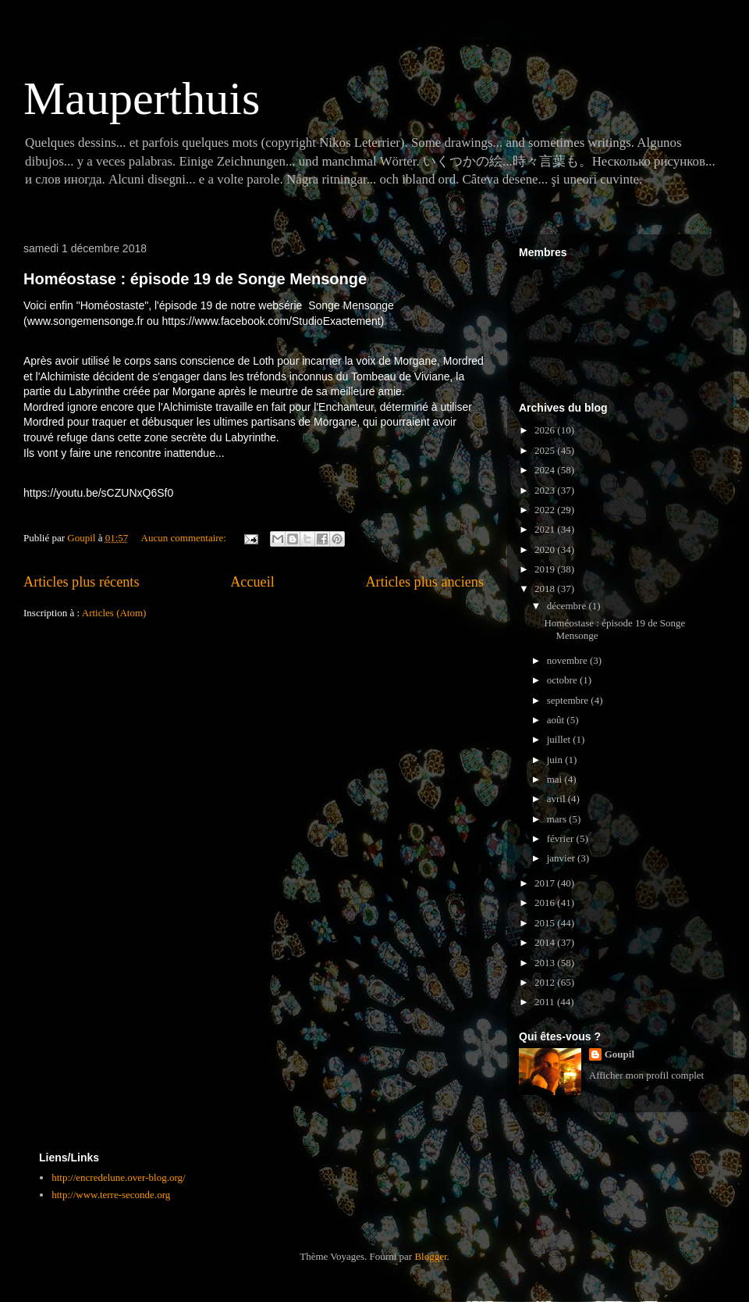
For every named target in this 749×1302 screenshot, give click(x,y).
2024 (545, 470)
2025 (545, 450)
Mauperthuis (141, 98)
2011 (545, 1002)
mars (558, 819)
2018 (545, 588)
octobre (563, 680)
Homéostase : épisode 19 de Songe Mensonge (195, 278)
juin (556, 759)
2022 (545, 509)
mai (556, 779)
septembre (569, 700)
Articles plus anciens (424, 582)
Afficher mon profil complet (646, 1075)
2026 (545, 430)
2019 (545, 569)
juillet (560, 739)
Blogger (430, 1256)
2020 (545, 549)
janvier (562, 858)
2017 (545, 883)
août (557, 720)
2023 (545, 490)
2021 (545, 529)
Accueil (252, 582)
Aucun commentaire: (185, 538)
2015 (545, 923)
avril (557, 798)
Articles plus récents (81, 582)
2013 (545, 962)
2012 (545, 982)
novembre (568, 660)
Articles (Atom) (114, 613)
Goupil (619, 1054)
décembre (568, 606)
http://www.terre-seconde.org (110, 1194)
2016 (545, 902)
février (562, 838)
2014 (545, 942)
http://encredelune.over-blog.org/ (118, 1177)
